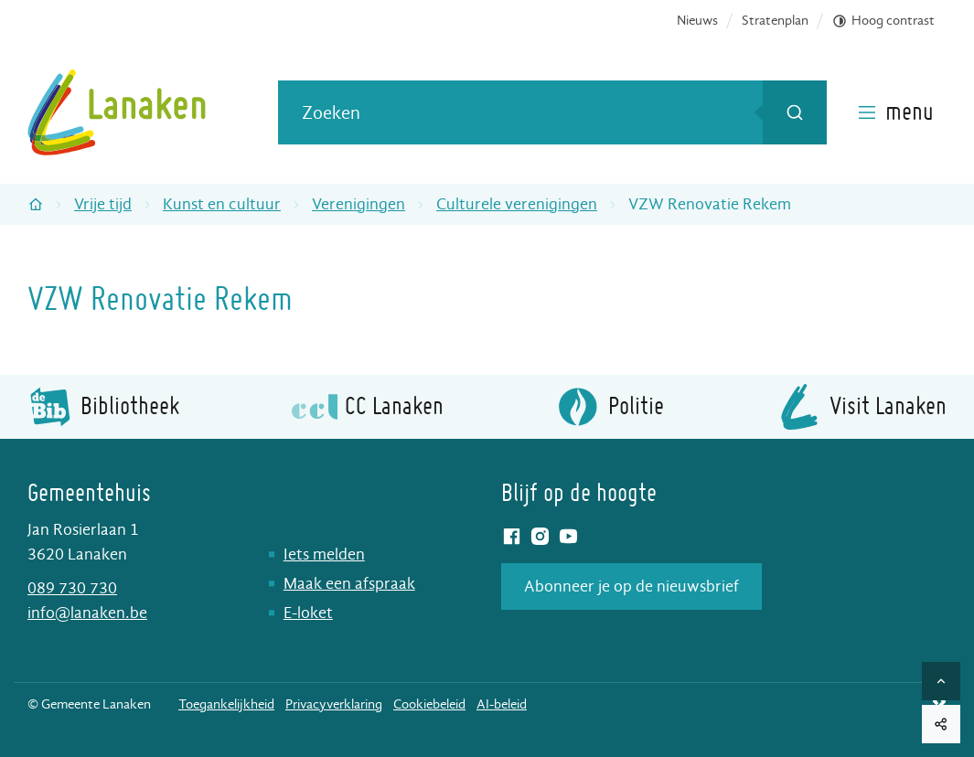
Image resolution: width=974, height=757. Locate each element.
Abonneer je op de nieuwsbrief (631, 586)
